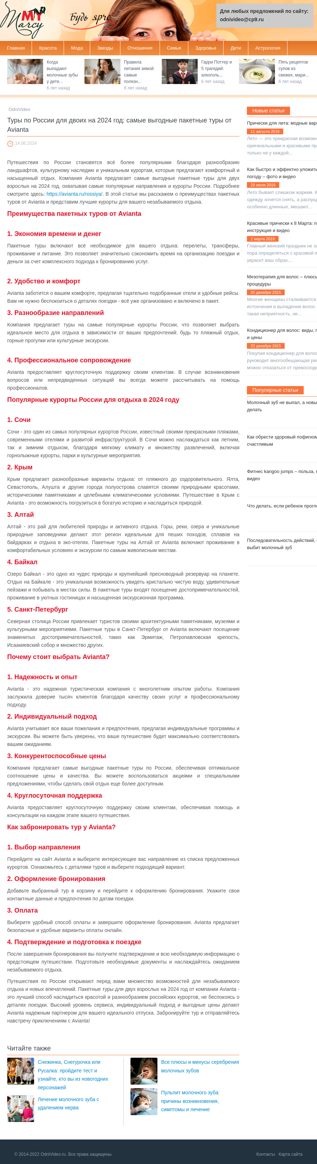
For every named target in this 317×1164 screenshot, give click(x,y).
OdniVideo (19, 109)
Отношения (140, 48)
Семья (174, 48)
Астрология (267, 48)
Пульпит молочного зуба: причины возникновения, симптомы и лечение (190, 1101)
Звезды (105, 48)
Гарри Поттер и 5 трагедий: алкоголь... (216, 69)
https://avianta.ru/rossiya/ (75, 194)
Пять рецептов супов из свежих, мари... (294, 69)
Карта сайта (291, 1154)
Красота (48, 48)
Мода (77, 48)
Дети (236, 48)
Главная (16, 48)
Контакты (265, 1154)
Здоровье (206, 48)
